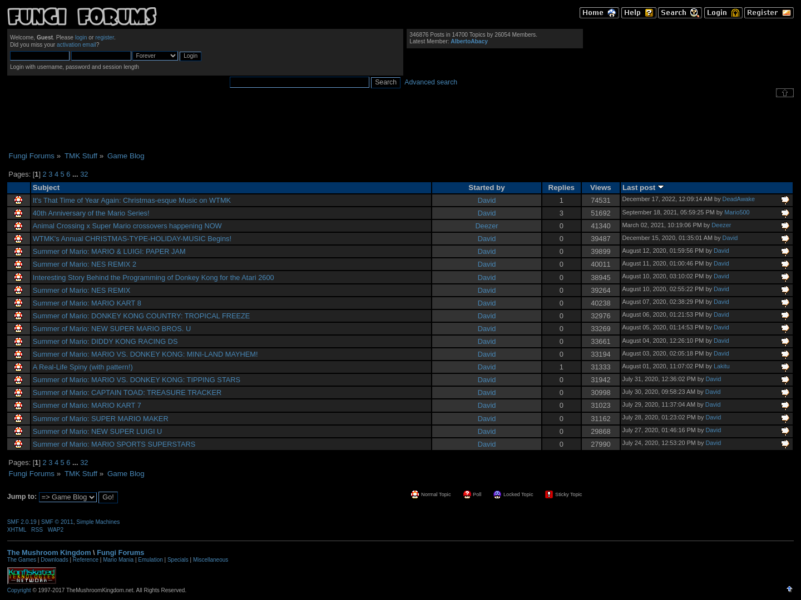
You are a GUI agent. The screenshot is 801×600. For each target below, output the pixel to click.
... (76, 174)
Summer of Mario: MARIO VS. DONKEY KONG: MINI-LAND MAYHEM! (145, 354)
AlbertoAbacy (469, 41)
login (81, 37)
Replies (561, 187)
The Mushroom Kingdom (49, 552)
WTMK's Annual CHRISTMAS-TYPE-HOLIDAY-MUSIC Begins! (132, 238)
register (104, 37)
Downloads (54, 560)
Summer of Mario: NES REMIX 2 (84, 264)
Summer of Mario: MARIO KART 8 (87, 303)
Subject (46, 187)
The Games (21, 560)
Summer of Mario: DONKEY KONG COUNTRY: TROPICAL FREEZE (141, 316)
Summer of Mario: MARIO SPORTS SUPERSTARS (114, 444)
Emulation (150, 560)
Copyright (19, 590)
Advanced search (430, 82)
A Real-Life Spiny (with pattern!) (83, 367)
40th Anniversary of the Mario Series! (91, 213)
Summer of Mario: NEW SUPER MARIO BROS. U (112, 328)
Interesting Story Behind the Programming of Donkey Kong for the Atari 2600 (153, 277)
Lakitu (722, 366)
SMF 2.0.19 (22, 522)
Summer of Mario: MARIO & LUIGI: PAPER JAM (109, 251)
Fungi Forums (120, 552)
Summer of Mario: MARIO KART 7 (87, 405)
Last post (643, 187)
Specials (178, 560)
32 (84, 174)
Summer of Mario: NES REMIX (82, 290)
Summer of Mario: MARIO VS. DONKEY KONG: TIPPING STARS (136, 380)
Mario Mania (118, 560)
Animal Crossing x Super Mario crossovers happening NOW (127, 226)
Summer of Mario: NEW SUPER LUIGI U (97, 431)
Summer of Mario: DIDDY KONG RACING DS (105, 341)
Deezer (486, 226)
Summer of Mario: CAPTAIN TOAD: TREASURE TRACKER (127, 392)
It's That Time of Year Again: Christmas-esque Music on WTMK (132, 200)
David (487, 200)
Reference (85, 560)
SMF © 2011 (57, 522)
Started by (486, 187)
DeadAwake (739, 199)
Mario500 (736, 212)
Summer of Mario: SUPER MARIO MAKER (101, 418)
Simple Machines (98, 522)
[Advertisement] (400, 124)
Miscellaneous (210, 560)
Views (600, 187)
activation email (76, 45)
